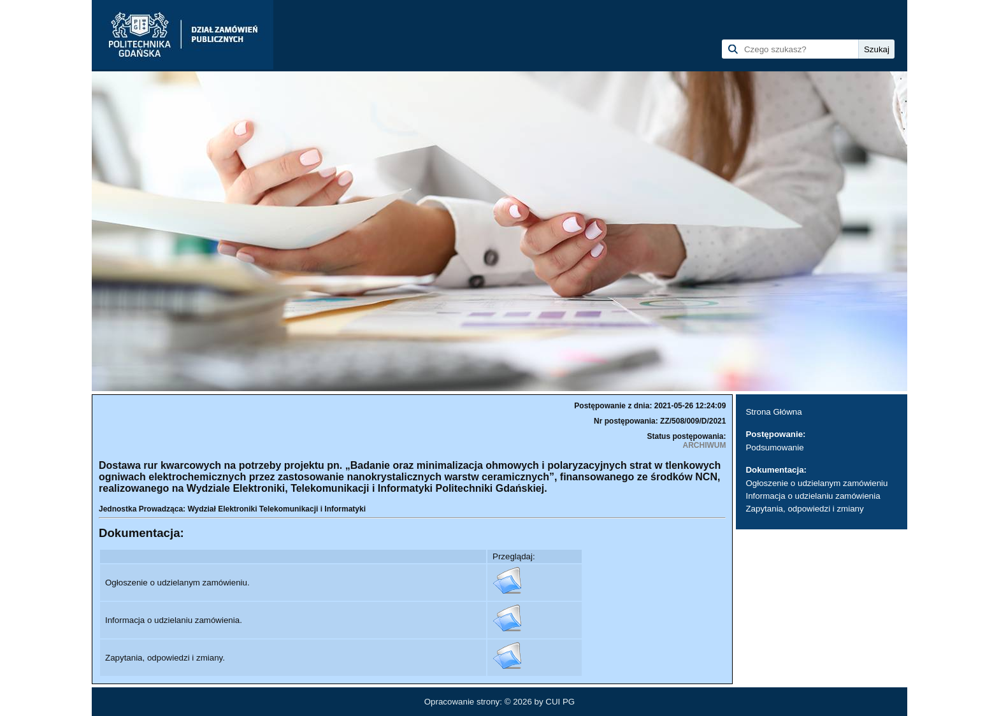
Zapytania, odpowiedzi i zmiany (804, 508)
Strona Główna (773, 412)
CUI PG (560, 701)
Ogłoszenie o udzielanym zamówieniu (816, 483)
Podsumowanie (774, 447)
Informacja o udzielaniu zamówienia (812, 496)
